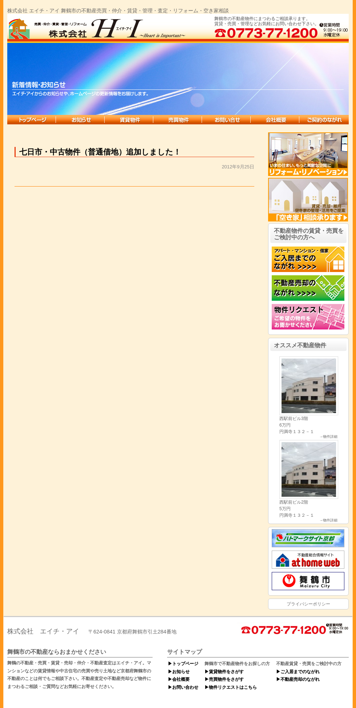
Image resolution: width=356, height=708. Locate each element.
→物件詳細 (328, 437)
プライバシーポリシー (308, 604)
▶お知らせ (179, 671)
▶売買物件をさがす (224, 679)
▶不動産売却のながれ (298, 679)
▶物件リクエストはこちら (231, 687)
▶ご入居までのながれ (298, 671)
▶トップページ (183, 663)
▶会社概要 (179, 679)
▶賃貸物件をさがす (224, 671)
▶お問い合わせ (183, 687)
